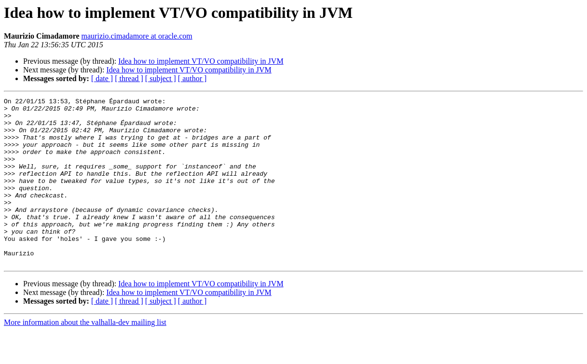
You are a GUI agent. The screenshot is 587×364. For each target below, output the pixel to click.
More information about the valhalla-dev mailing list (85, 355)
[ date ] (102, 78)
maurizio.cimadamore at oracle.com (137, 36)
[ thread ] (129, 78)
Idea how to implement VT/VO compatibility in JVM (200, 61)
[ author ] (192, 78)
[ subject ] (160, 78)
